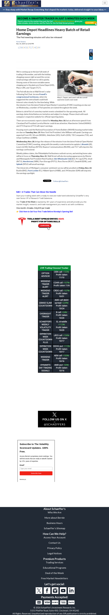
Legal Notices (54, 553)
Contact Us (54, 542)
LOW (20, 47)
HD (35, 47)
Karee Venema (21, 42)
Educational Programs (54, 567)
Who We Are (54, 512)
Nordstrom (28, 161)
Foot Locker (33, 170)
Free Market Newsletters (54, 578)
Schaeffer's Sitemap (54, 528)
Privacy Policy (54, 548)
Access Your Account (55, 537)
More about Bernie (54, 517)
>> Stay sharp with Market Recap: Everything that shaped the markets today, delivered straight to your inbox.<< (54, 9)
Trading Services (54, 562)
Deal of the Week (54, 573)
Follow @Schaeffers (60, 181)
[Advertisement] (54, 247)
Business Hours (55, 523)
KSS (26, 47)
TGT (31, 47)
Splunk (19, 164)
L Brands (84, 144)
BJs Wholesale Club (63, 159)
